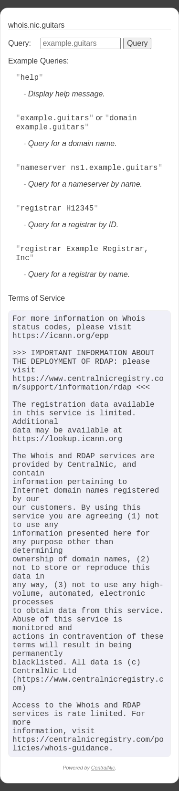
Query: (19, 43)
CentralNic (103, 767)
